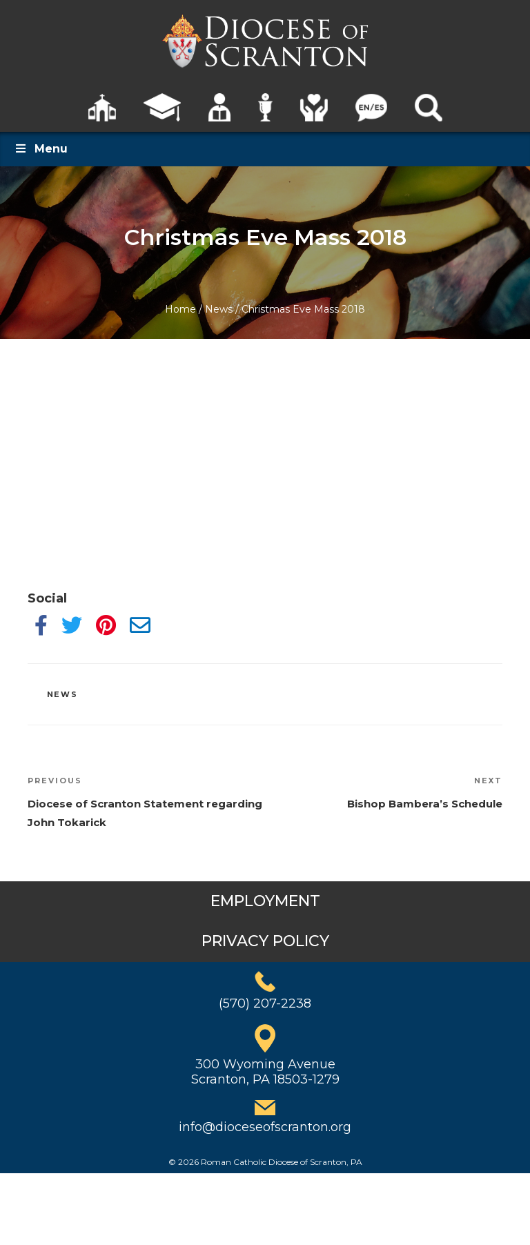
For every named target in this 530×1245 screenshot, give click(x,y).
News (219, 309)
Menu (41, 148)
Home (180, 309)
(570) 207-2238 (265, 1003)
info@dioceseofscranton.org (265, 1127)
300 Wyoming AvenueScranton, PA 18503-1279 (265, 1072)
